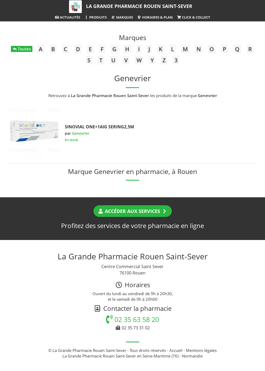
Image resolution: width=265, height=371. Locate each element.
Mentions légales (201, 350)
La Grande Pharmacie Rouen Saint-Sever (139, 6)
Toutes (21, 48)
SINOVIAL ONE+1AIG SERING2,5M (99, 127)
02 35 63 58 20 (132, 319)
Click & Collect (193, 17)
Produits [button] (95, 17)
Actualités (67, 17)
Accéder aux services (133, 211)
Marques (122, 17)
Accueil (175, 350)
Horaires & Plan (155, 17)
